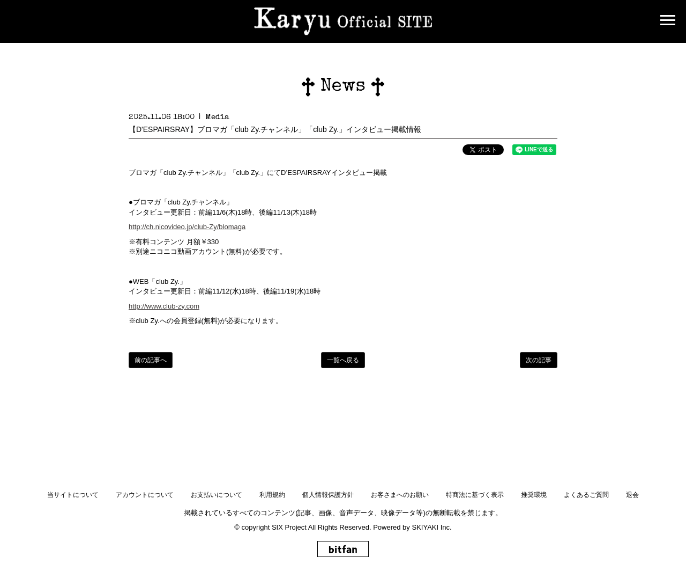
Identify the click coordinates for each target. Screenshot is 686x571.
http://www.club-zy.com (164, 306)
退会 (632, 495)
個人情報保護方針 (328, 495)
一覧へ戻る (343, 360)
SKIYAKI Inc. (431, 527)
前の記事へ (151, 360)
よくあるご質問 (586, 495)
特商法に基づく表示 (475, 495)
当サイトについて (73, 495)
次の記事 (538, 360)
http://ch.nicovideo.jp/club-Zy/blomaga (187, 227)
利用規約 (272, 495)
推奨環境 (534, 495)
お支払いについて (216, 495)
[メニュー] (668, 21)
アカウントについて (145, 495)
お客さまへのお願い (400, 495)
